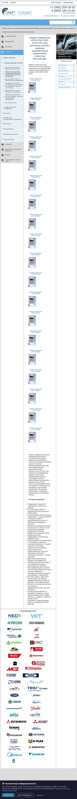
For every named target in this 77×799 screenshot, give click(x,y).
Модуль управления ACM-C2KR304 (36, 331)
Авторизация (68, 2)
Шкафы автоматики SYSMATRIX (10, 107)
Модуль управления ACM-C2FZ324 (36, 157)
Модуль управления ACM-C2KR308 (36, 409)
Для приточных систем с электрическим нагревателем (14, 79)
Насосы (66, 81)
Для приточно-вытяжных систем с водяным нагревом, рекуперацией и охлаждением (14, 97)
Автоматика (6, 52)
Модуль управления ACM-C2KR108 (36, 292)
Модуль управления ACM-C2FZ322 (36, 118)
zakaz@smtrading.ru (51, 15)
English (13, 2)
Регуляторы (7, 113)
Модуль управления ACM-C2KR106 (36, 254)
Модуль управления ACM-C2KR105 (36, 234)
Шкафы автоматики (9, 57)
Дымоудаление (7, 42)
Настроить (40, 795)
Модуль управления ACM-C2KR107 (36, 273)
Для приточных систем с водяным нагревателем (12, 68)
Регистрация (56, 2)
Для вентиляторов (10, 102)
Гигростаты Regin (8, 139)
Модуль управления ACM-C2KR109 (36, 312)
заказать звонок (69, 15)
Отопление (6, 145)
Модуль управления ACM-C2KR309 (36, 428)
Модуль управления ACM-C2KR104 (36, 215)
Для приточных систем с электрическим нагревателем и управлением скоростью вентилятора (14, 85)
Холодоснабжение (8, 36)
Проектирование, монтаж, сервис (11, 160)
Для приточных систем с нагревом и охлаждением (13, 91)
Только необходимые (24, 795)
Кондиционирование (66, 79)
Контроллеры (7, 123)
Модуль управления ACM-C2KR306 (36, 370)
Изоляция (6, 155)
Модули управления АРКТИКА (13, 63)
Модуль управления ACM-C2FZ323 (36, 137)
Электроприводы (8, 129)
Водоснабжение (66, 70)
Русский (5, 2)
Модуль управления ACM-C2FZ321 (36, 98)
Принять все (8, 795)
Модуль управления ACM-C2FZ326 (36, 195)
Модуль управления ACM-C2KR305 (36, 351)
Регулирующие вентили (10, 134)
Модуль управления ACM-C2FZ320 (36, 79)
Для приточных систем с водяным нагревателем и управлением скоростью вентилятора (13, 74)
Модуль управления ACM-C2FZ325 (36, 176)
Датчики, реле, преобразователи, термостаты (12, 118)
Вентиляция (6, 47)
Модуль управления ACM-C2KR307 (36, 389)
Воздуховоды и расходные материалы (11, 150)
